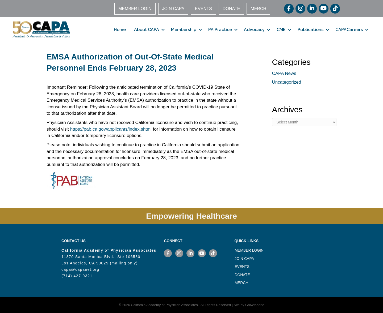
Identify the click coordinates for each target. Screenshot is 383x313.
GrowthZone (254, 305)
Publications (310, 29)
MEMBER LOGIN (134, 8)
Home (120, 29)
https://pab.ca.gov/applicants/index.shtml (111, 129)
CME (281, 29)
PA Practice (220, 29)
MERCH (258, 8)
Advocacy (254, 29)
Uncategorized (286, 82)
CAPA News (284, 73)
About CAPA (146, 29)
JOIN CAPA (173, 8)
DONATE (231, 8)
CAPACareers (349, 29)
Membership (183, 29)
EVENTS (203, 8)
